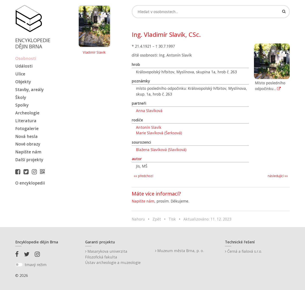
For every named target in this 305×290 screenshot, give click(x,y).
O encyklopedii (30, 183)
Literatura (25, 120)
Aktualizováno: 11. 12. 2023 (207, 219)
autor (137, 158)
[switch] (19, 264)
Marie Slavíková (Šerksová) (159, 132)
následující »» (278, 176)
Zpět (156, 219)
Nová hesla (26, 136)
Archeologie (27, 113)
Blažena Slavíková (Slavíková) (161, 149)
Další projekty (29, 159)
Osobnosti (25, 58)
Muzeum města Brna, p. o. (179, 250)
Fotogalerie (27, 128)
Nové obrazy (27, 144)
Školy (20, 97)
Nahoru (138, 219)
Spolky (22, 105)
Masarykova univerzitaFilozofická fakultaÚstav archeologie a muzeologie (113, 257)
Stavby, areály (29, 89)
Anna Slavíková (149, 110)
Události (24, 66)
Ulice (20, 74)
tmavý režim (36, 264)
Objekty (23, 82)
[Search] (211, 11)
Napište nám (28, 152)
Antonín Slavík (148, 127)
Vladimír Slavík (94, 52)
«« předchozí (143, 176)
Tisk (172, 219)
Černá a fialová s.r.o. (243, 251)
